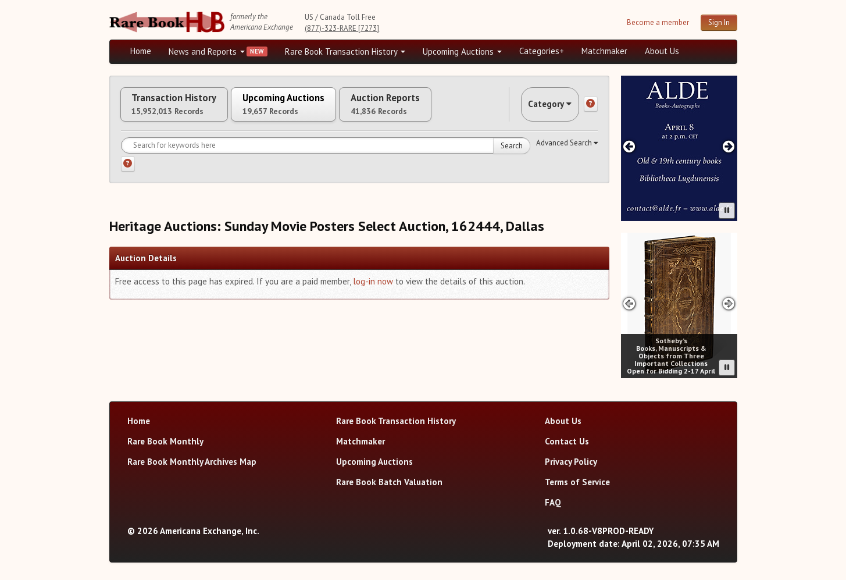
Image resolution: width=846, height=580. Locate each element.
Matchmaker (604, 50)
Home (140, 50)
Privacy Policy (571, 461)
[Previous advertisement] (629, 146)
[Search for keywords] (325, 154)
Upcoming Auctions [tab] (312, 109)
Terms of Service (577, 482)
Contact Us (567, 441)
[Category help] (591, 108)
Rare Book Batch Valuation (389, 482)
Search (512, 154)
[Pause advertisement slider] (727, 210)
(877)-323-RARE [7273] (342, 28)
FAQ (553, 502)
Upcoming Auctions (462, 51)
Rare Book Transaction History (345, 51)
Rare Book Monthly (165, 441)
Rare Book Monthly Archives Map (191, 461)
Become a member (658, 22)
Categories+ (541, 50)
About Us (662, 50)
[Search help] (128, 172)
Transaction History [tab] (183, 109)
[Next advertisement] (728, 146)
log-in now (373, 290)
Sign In (719, 22)
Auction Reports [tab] (433, 109)
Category (542, 108)
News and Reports (207, 51)
